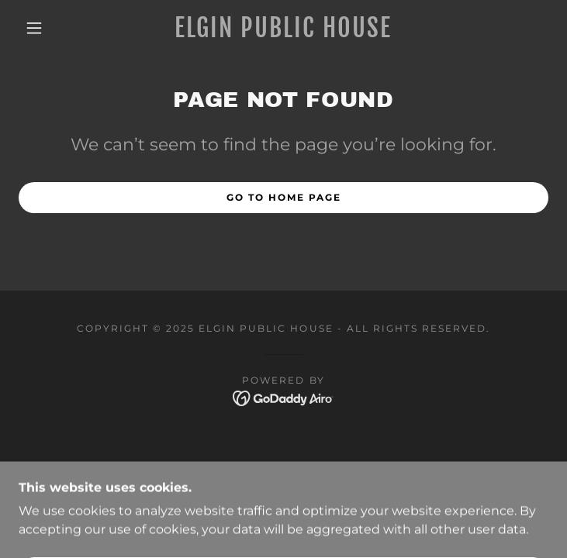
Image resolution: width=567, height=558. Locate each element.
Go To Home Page (283, 197)
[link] (283, 28)
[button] (45, 27)
